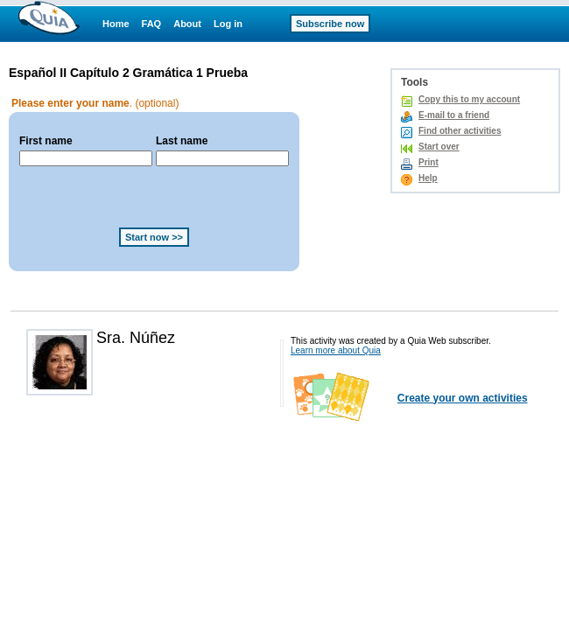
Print (428, 162)
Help (428, 178)
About (187, 23)
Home (116, 23)
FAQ (152, 23)
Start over (439, 146)
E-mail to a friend (453, 115)
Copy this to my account (469, 99)
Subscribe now (330, 23)
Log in (228, 23)
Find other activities (459, 131)
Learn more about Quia (336, 350)
